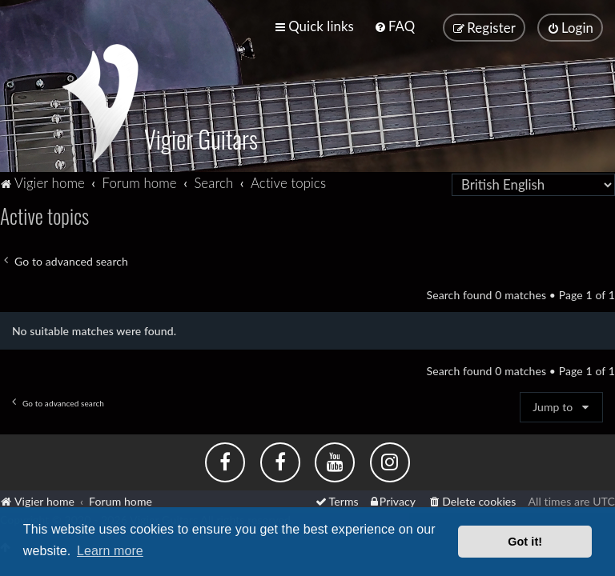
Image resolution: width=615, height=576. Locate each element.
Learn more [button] (110, 551)
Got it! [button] (525, 541)
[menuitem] (394, 26)
